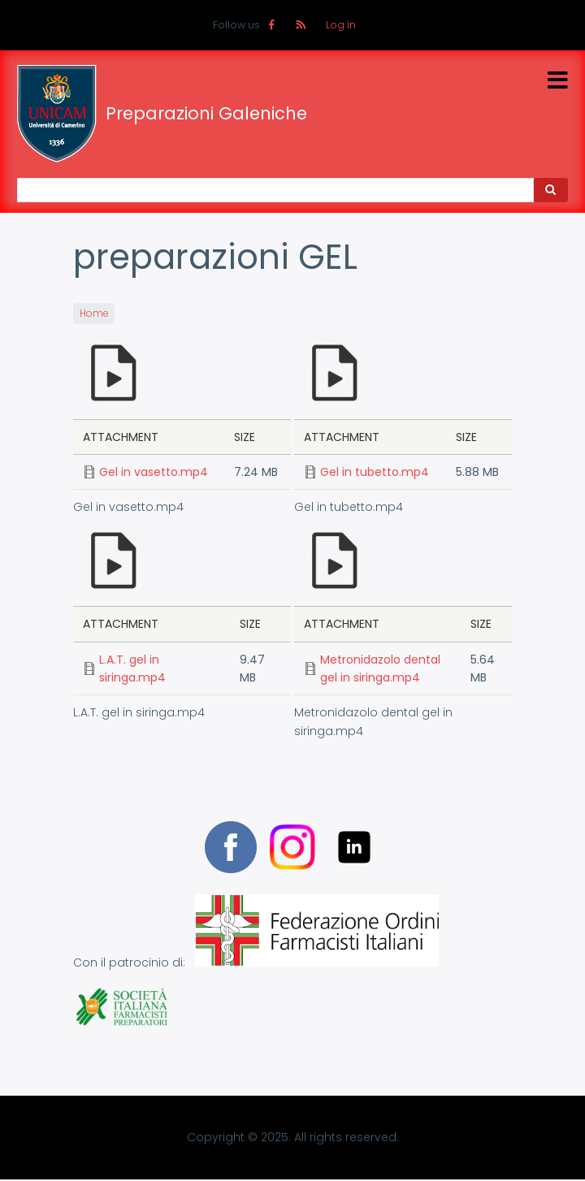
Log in (341, 25)
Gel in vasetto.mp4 (153, 472)
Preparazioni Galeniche (206, 114)
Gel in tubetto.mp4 (374, 472)
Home (94, 313)
